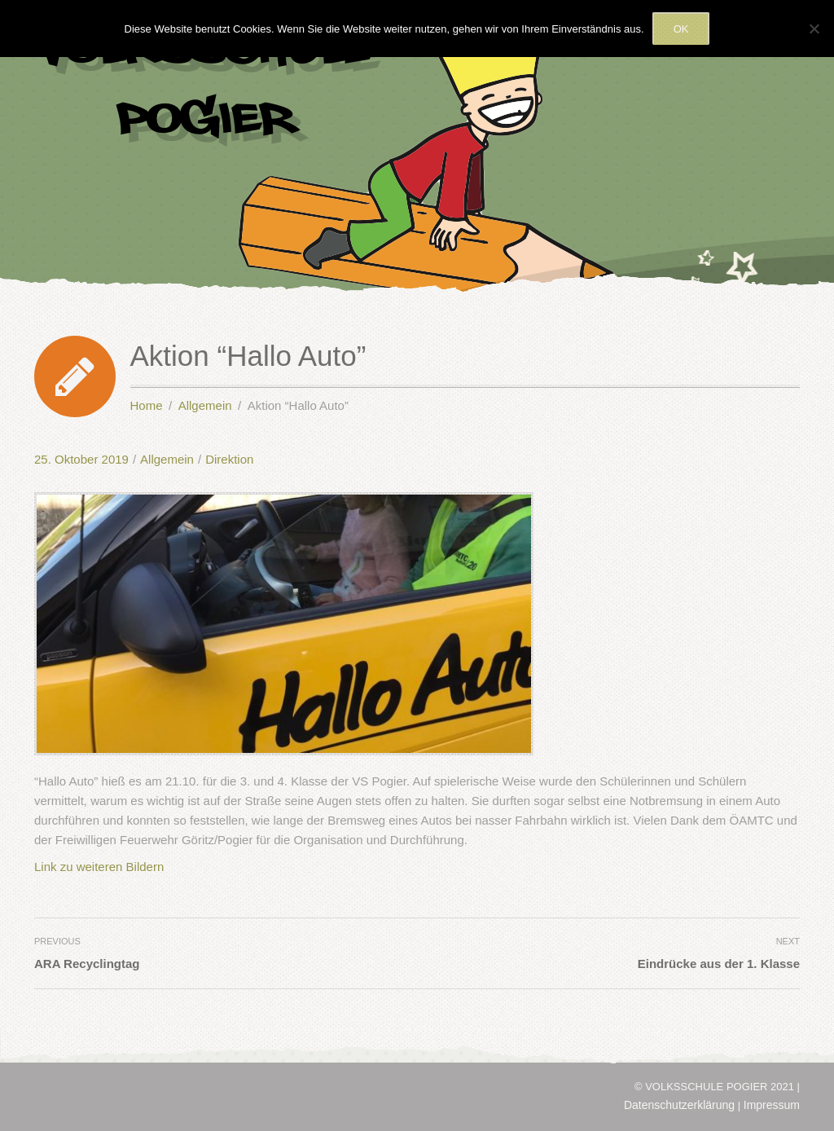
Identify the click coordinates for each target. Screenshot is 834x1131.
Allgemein (167, 459)
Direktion (229, 459)
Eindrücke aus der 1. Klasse (719, 963)
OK (681, 29)
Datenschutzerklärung (679, 1104)
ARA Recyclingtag (86, 963)
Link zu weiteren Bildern (99, 867)
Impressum (772, 1104)
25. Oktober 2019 (81, 459)
